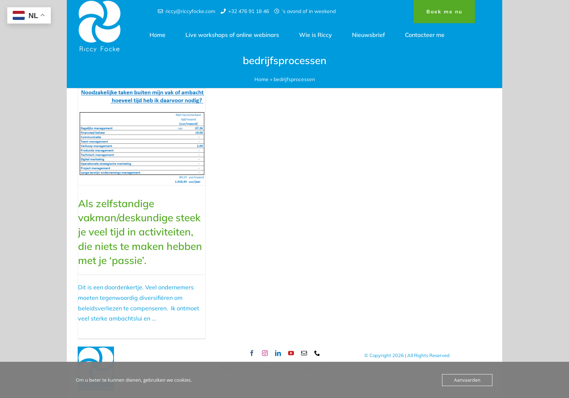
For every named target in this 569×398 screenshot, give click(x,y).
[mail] (304, 353)
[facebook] (252, 353)
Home (261, 79)
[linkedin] (278, 353)
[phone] (317, 353)
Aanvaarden (467, 380)
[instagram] (265, 353)
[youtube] (291, 353)
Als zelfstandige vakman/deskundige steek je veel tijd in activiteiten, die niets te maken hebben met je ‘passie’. (140, 232)
